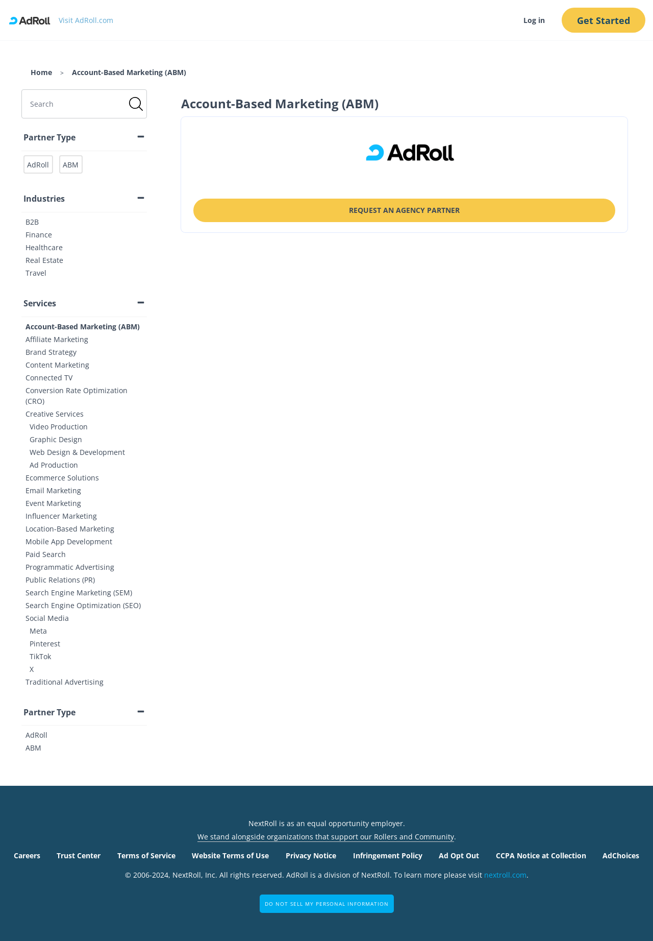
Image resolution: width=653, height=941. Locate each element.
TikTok (40, 656)
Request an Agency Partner (404, 210)
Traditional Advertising (65, 682)
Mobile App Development (69, 541)
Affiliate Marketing (57, 339)
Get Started (603, 20)
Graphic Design (56, 439)
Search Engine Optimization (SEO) (83, 605)
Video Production (59, 426)
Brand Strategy (51, 352)
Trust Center (79, 855)
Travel (36, 273)
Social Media (47, 618)
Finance (39, 234)
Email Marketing (53, 490)
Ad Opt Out (459, 855)
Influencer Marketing (61, 516)
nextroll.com (505, 875)
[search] (84, 103)
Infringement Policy (387, 855)
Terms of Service (146, 855)
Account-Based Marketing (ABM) (83, 326)
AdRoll (36, 735)
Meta (38, 631)
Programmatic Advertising (70, 567)
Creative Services (55, 414)
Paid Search (46, 554)
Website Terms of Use (230, 855)
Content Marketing (57, 365)
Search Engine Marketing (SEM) (79, 592)
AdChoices (620, 855)
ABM (33, 748)
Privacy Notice (311, 855)
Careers (27, 855)
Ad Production (54, 465)
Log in (534, 20)
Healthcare (44, 247)
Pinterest (45, 643)
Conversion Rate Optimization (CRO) (77, 395)
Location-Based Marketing (70, 529)
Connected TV (49, 377)
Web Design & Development (77, 452)
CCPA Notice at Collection (541, 855)
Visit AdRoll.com (86, 20)
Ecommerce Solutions (62, 477)
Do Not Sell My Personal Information (327, 903)
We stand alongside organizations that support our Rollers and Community (325, 836)
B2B (32, 222)
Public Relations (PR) (60, 580)
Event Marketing (53, 503)
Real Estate (44, 260)
